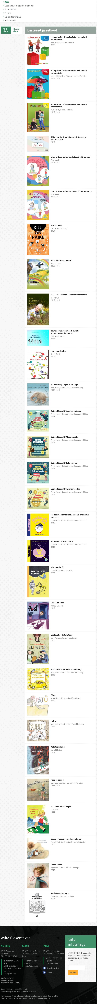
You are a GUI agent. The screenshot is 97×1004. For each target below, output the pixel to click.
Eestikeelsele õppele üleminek (19, 5)
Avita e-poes (31, 991)
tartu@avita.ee (31, 966)
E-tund (8, 13)
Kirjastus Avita (52, 968)
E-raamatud (10, 20)
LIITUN (73, 972)
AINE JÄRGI (5, 30)
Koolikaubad (10, 9)
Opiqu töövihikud (13, 16)
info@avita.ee (10, 973)
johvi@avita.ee (51, 963)
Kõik (7, 1)
